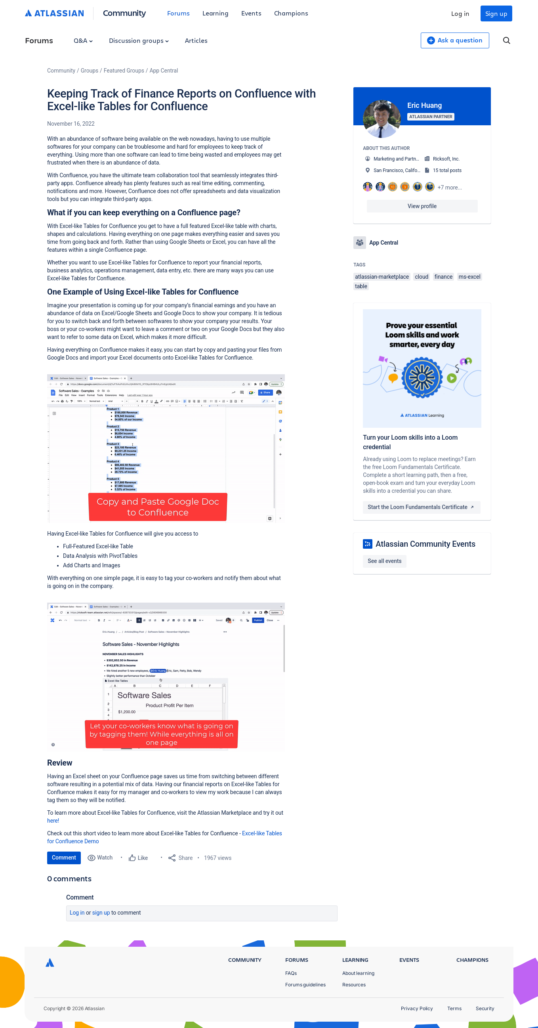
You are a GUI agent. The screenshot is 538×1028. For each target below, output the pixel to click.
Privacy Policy (417, 1008)
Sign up (496, 13)
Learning (215, 13)
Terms (454, 1008)
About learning (358, 973)
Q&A (83, 40)
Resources (354, 985)
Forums (178, 13)
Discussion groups (139, 40)
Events (251, 13)
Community (124, 12)
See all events (384, 561)
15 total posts (447, 170)
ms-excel (470, 277)
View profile (422, 206)
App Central (164, 70)
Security (485, 1008)
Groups (89, 70)
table (361, 286)
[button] (166, 448)
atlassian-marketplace (382, 277)
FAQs (291, 973)
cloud (421, 277)
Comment (64, 857)
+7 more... (450, 187)
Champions (291, 13)
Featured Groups (124, 70)
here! (53, 820)
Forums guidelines (305, 985)
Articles (196, 40)
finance (444, 277)
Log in (460, 13)
